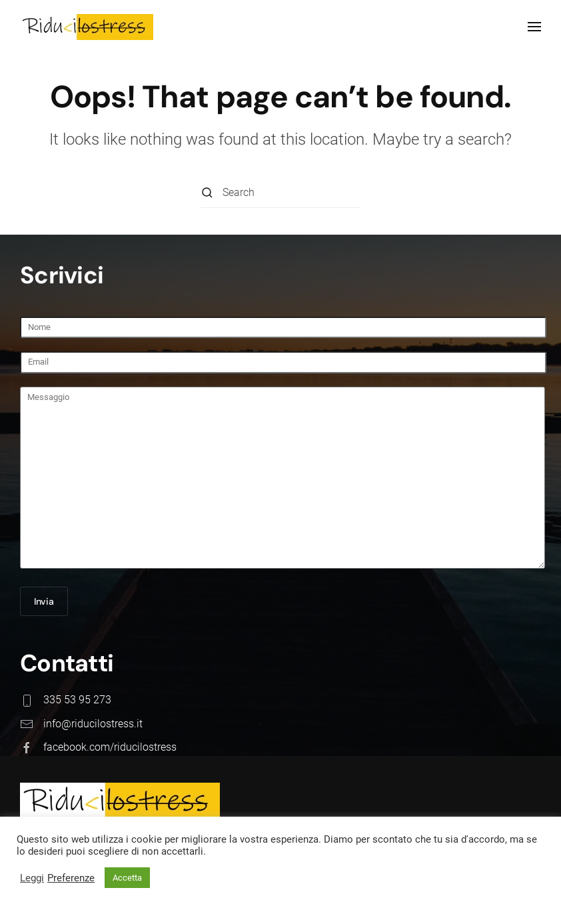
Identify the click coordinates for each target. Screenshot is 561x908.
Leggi (32, 878)
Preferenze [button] (71, 878)
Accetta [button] (127, 878)
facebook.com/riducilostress (108, 747)
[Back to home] (86, 26)
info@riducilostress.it (91, 723)
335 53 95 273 (76, 699)
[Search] (280, 193)
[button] (534, 26)
